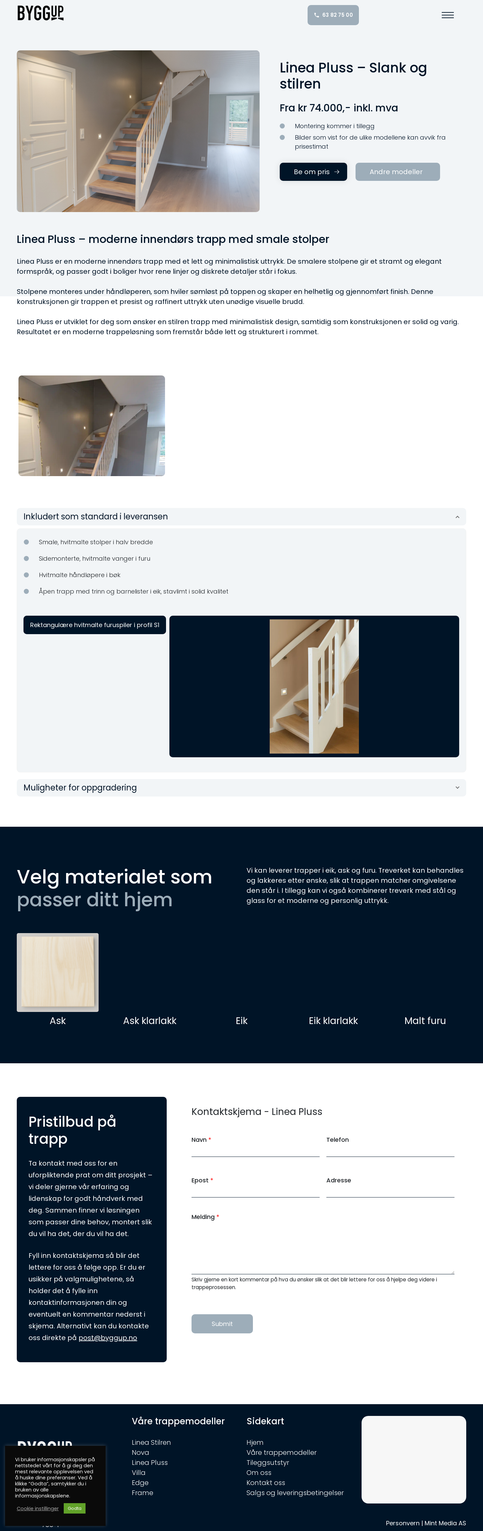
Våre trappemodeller (282, 1452)
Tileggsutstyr (268, 1462)
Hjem (255, 1442)
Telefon (337, 1139)
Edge (140, 1482)
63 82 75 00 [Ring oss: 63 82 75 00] (333, 14)
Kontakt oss (266, 1482)
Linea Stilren (151, 1442)
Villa (139, 1472)
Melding (205, 1217)
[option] (92, 425)
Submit (222, 1324)
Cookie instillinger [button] (38, 1509)
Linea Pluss (150, 1462)
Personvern (403, 1523)
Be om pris (312, 171)
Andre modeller (396, 171)
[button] (448, 15)
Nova (140, 1452)
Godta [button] (75, 1508)
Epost (202, 1180)
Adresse (338, 1180)
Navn (201, 1139)
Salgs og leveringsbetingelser (295, 1492)
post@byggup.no (107, 1337)
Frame (142, 1492)
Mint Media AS (445, 1523)
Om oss (259, 1472)
